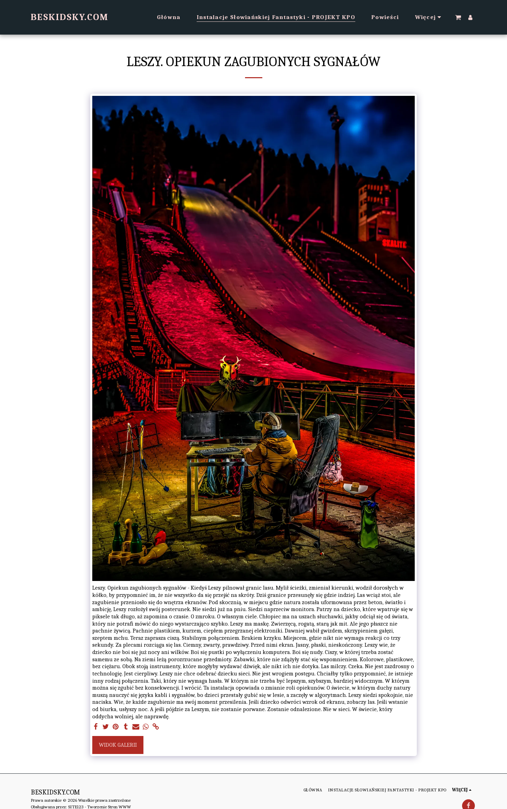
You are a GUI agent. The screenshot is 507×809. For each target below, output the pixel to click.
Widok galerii (118, 745)
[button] (458, 17)
